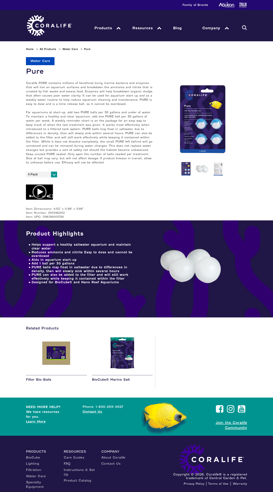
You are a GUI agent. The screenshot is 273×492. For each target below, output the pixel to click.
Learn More (36, 418)
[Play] (30, 193)
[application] (37, 190)
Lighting (32, 461)
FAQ (67, 461)
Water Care (70, 49)
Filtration (33, 467)
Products (103, 27)
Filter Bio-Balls (38, 377)
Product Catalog (77, 478)
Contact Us (92, 408)
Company (211, 27)
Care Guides (74, 454)
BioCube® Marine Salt (111, 377)
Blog (177, 27)
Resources (143, 27)
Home (29, 49)
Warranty (240, 480)
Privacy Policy (194, 480)
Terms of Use (218, 480)
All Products (48, 49)
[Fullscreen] (47, 193)
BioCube (33, 454)
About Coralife (113, 454)
